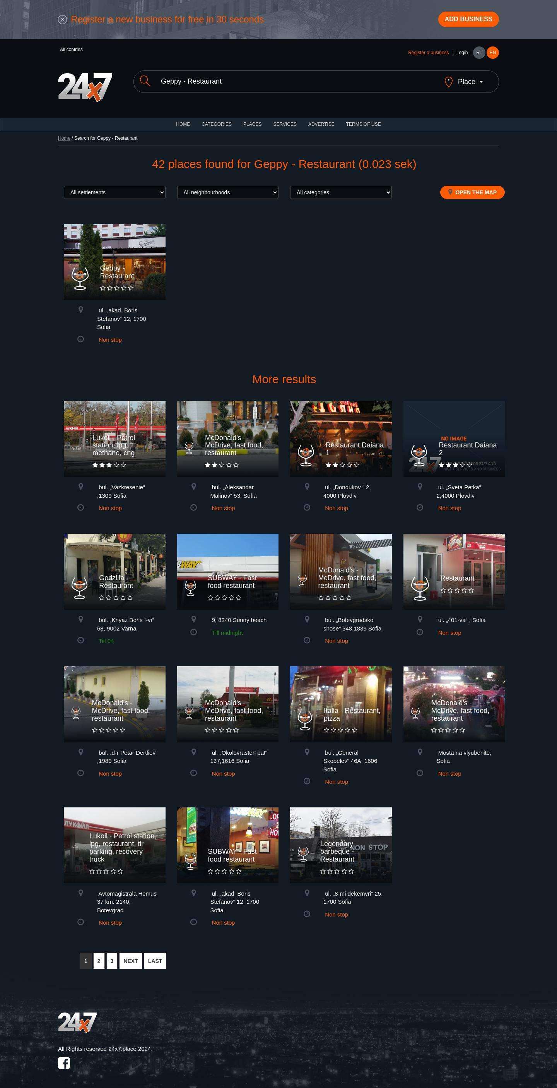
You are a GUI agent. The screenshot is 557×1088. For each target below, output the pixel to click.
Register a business (428, 55)
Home (64, 134)
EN (493, 55)
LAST (155, 957)
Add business (464, 20)
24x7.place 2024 (129, 1044)
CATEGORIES (217, 120)
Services (284, 120)
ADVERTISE (321, 120)
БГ (479, 55)
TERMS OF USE (363, 120)
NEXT (130, 957)
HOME (183, 120)
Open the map (472, 187)
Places (252, 120)
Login (462, 55)
